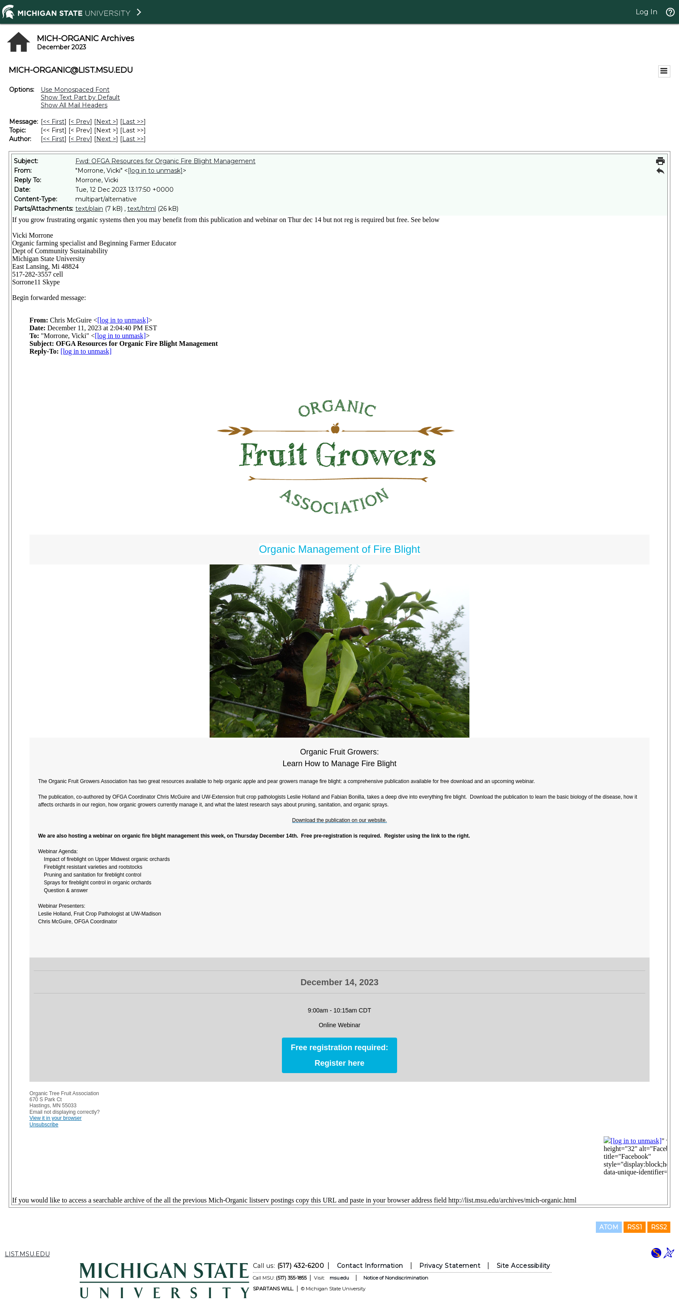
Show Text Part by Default (80, 97)
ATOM (608, 1227)
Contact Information (370, 1266)
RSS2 (659, 1227)
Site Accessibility (523, 1266)
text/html (141, 209)
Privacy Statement (449, 1266)
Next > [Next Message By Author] (106, 139)
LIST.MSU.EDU (27, 1254)
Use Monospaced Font (75, 90)
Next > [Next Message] (106, 122)
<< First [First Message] (54, 122)
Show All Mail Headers (74, 105)
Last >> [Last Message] (133, 122)
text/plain (89, 209)
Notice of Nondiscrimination (395, 1278)
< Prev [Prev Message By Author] (80, 139)
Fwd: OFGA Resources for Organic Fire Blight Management (165, 161)
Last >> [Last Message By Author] (133, 139)
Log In (646, 12)
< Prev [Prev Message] (80, 122)
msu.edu (339, 1278)
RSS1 (634, 1227)
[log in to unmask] (155, 170)
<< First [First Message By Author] (54, 139)
